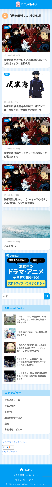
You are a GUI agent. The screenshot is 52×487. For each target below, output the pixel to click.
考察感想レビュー (13, 429)
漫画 (6, 28)
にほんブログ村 (10, 451)
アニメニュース (12, 400)
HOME (26, 469)
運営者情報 (18, 475)
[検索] (47, 296)
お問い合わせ (32, 475)
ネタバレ (8, 412)
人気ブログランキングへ (14, 442)
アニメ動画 (9, 167)
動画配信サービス (13, 418)
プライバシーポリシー (25, 480)
